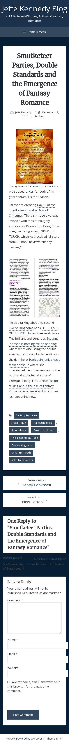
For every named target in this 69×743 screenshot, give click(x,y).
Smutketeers (18, 430)
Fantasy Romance (26, 415)
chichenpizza (10, 557)
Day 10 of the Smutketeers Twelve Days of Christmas (32, 210)
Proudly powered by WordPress (26, 738)
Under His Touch (21, 452)
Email (12, 654)
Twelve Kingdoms (21, 328)
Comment (15, 600)
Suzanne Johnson (44, 430)
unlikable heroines (22, 460)
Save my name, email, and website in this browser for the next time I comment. (33, 686)
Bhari (59, 738)
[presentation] (32, 702)
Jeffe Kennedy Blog (34, 8)
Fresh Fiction (18, 422)
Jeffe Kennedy (23, 112)
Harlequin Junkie (43, 422)
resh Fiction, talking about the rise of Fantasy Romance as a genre (34, 386)
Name (12, 640)
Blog (41, 116)
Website (13, 668)
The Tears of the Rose (24, 437)
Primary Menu (34, 32)
